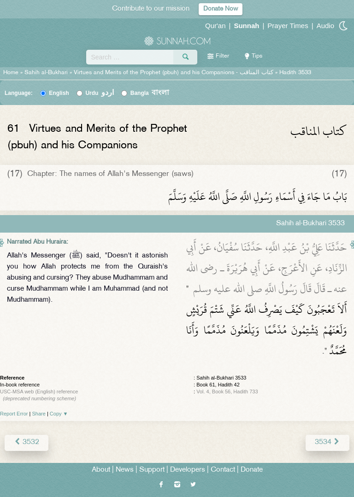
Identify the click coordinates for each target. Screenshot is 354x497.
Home (10, 73)
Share (39, 413)
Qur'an (215, 25)
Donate (252, 470)
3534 (327, 442)
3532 (26, 442)
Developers (187, 470)
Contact (223, 470)
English (59, 93)
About (101, 470)
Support (152, 470)
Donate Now (220, 9)
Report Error (14, 413)
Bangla (150, 93)
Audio (325, 25)
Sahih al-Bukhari (46, 73)
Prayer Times (287, 25)
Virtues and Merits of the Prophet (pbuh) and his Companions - (174, 73)
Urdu (99, 93)
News (125, 470)
